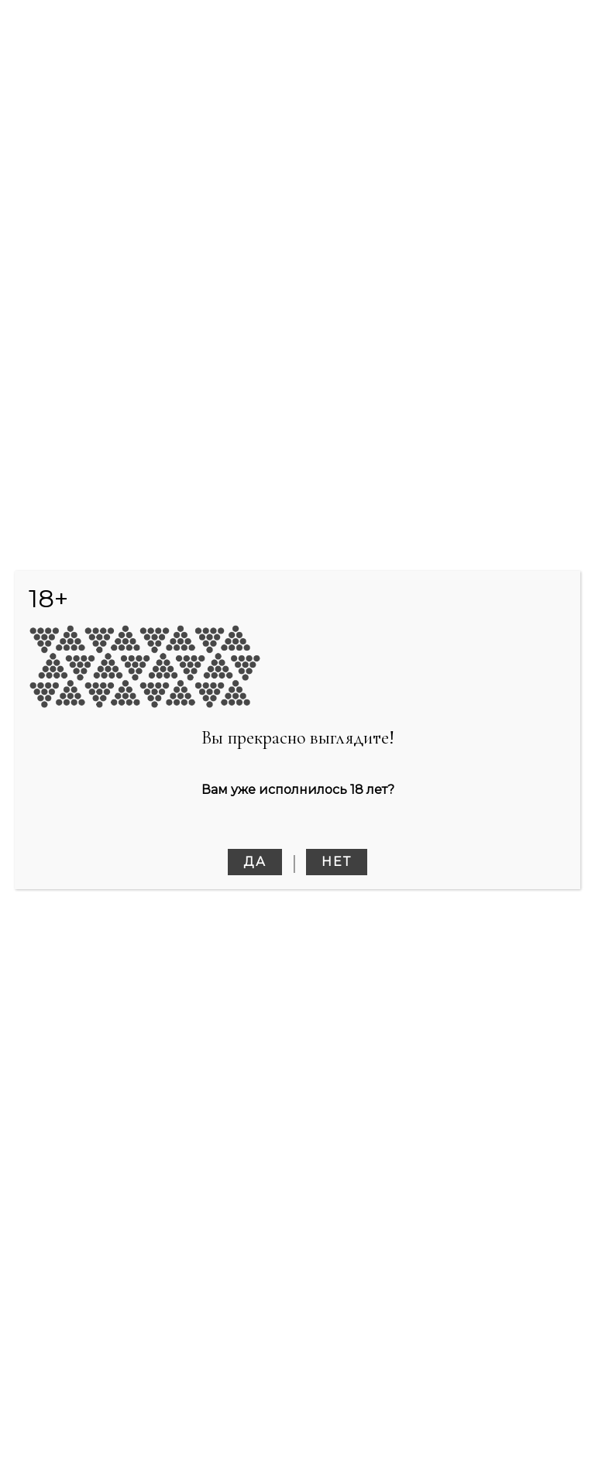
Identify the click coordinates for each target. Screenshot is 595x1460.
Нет (337, 861)
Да (255, 861)
